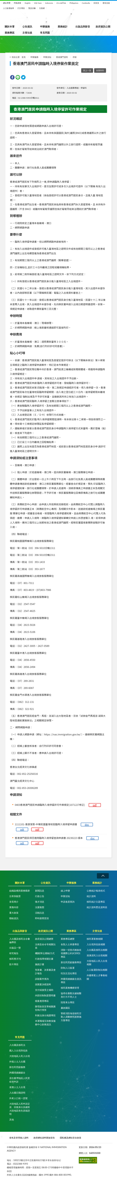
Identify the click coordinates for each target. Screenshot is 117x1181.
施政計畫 (39, 964)
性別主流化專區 (69, 973)
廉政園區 (65, 1007)
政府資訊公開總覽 (44, 938)
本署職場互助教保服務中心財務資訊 (45, 1022)
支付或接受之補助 (44, 989)
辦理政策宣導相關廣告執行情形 (45, 1008)
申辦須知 (47, 57)
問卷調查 (17, 3)
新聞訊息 (39, 890)
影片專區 (13, 964)
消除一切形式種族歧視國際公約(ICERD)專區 (71, 953)
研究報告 (13, 953)
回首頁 (96, 3)
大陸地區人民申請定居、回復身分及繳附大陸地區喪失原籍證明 (19, 1108)
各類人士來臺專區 (70, 944)
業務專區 (9, 32)
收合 (103, 876)
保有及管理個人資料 (18, 1137)
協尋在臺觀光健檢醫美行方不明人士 (71, 995)
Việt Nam (38, 3)
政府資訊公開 (103, 26)
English (27, 3)
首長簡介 (13, 901)
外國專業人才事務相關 (97, 977)
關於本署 (9, 26)
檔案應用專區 (42, 1001)
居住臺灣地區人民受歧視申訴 (19, 1080)
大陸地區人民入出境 (19, 1056)
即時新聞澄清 (42, 918)
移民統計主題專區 (96, 901)
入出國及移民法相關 (97, 949)
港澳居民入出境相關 (97, 955)
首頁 (24, 57)
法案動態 (39, 907)
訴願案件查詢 (42, 978)
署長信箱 (106, 3)
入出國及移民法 (17, 1045)
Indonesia (49, 3)
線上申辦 (65, 890)
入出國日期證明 (17, 1092)
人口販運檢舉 (8, 8)
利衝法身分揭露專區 (45, 1015)
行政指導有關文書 (44, 958)
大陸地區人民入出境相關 (97, 962)
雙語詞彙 (32, 8)
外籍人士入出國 (17, 1061)
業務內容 (13, 907)
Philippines (73, 3)
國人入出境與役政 (18, 1050)
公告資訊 (27, 26)
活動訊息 (39, 912)
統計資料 (91, 896)
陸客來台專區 (67, 1002)
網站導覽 (6, 3)
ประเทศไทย (61, 3)
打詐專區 (21, 8)
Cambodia (86, 3)
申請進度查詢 (67, 901)
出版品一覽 (15, 947)
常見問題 (45, 32)
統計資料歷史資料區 (97, 907)
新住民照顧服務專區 (71, 962)
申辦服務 (45, 26)
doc (87, 824)
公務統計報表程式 (96, 890)
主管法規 (27, 32)
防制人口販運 (67, 967)
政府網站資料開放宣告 (44, 1137)
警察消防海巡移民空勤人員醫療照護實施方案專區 (71, 1017)
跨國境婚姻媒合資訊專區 (71, 980)
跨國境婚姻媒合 (17, 1072)
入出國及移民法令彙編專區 (19, 940)
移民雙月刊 (15, 958)
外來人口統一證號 (18, 1098)
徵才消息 (39, 901)
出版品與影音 (82, 26)
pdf (95, 805)
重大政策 (13, 912)
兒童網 (42, 8)
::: (2, 2)
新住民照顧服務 (17, 1067)
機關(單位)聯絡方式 (45, 953)
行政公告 (39, 896)
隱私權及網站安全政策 (70, 1137)
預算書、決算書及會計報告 (45, 971)
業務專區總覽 (67, 938)
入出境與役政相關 (96, 944)
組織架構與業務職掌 (19, 890)
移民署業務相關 (95, 938)
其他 (11, 1119)
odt (22, 829)
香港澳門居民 (62, 57)
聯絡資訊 (13, 918)
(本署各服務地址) (53, 1160)
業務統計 (62, 26)
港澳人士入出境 (17, 1087)
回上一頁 (87, 70)
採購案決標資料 (43, 984)
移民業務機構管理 (70, 987)
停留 (75, 57)
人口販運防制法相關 (97, 969)
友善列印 (100, 70)
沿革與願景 (15, 896)
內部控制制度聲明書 (45, 995)
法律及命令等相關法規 (45, 946)
